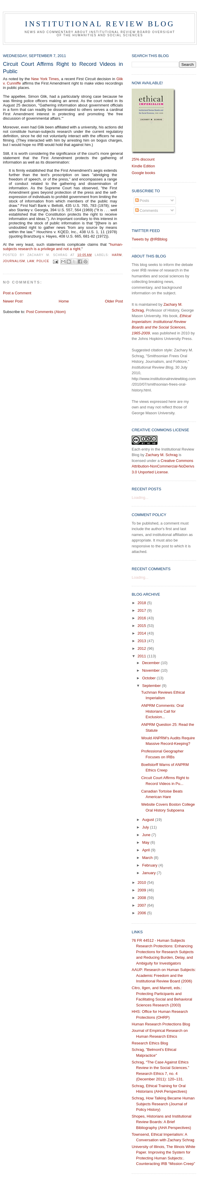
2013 (142, 641)
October (149, 678)
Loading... (140, 497)
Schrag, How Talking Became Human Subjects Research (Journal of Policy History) (163, 1104)
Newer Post (13, 301)
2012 (142, 648)
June (147, 835)
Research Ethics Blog (150, 1043)
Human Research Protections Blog (161, 1024)
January (149, 873)
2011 (142, 656)
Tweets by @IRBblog (149, 239)
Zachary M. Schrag (161, 455)
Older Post (114, 301)
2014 (142, 633)
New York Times (45, 79)
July (146, 827)
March (148, 857)
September (152, 685)
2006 (142, 913)
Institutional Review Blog (99, 24)
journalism (14, 261)
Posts (142, 200)
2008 (142, 898)
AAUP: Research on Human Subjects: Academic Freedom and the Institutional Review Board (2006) (164, 975)
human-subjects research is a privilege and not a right (63, 246)
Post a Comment (17, 293)
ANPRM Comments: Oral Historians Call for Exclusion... (162, 711)
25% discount (143, 159)
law (30, 261)
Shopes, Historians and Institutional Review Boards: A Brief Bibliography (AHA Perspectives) (161, 1122)
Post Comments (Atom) (46, 312)
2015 (142, 625)
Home (64, 301)
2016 (142, 618)
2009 (142, 890)
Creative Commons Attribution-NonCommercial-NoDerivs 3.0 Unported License (163, 466)
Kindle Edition (143, 166)
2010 (142, 882)
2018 (142, 603)
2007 (142, 905)
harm (117, 255)
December (151, 663)
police (43, 261)
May (146, 842)
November (151, 670)
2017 (142, 610)
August (148, 819)
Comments (146, 210)
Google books (143, 173)
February (150, 865)
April (146, 850)
